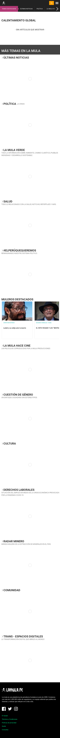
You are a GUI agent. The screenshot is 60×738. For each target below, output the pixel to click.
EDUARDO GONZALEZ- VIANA (43, 322)
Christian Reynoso (9, 322)
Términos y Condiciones (9, 719)
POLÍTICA (40, 9)
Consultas (5, 730)
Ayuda (4, 726)
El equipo (5, 716)
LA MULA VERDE (52, 9)
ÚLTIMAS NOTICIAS (26, 9)
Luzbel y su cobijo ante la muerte (14, 328)
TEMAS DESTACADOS (9, 9)
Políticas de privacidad (9, 723)
